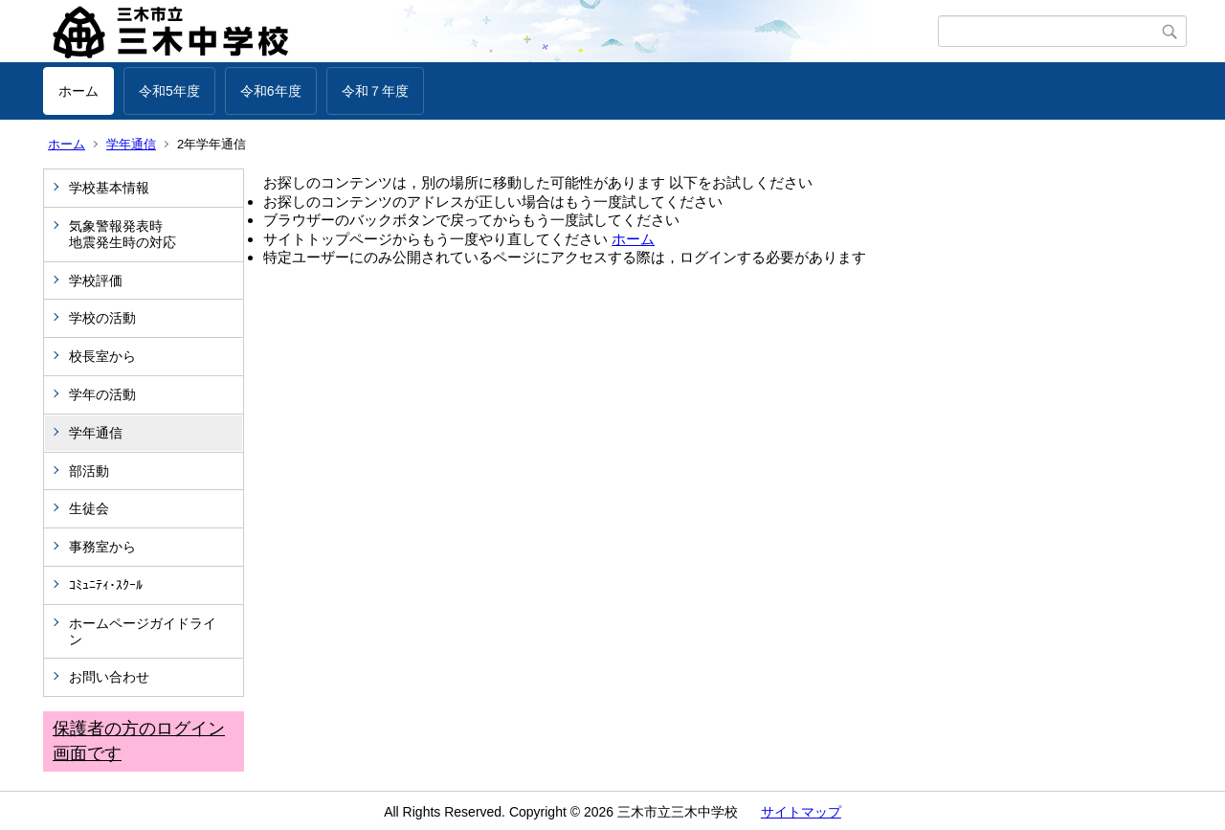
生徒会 (89, 508)
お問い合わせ (109, 676)
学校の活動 (102, 317)
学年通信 (131, 144)
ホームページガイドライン (142, 631)
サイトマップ (801, 811)
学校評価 (95, 280)
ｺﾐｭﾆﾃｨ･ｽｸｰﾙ (106, 585)
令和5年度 (169, 91)
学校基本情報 (109, 187)
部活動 (89, 471)
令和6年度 (270, 91)
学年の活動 (102, 394)
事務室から (102, 546)
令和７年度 (375, 91)
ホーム (78, 91)
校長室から (102, 356)
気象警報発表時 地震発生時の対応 (149, 234)
